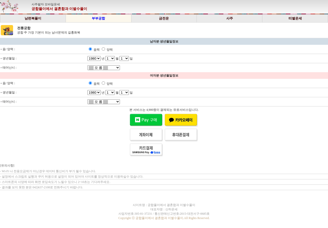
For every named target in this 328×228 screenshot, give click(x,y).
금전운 (164, 18)
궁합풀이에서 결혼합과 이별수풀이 (59, 9)
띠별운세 (295, 18)
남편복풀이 (33, 18)
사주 (229, 18)
